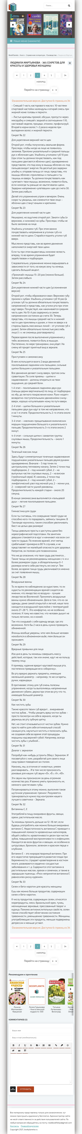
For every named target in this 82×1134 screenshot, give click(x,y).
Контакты (14, 1126)
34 (65, 75)
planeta (15, 7)
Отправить (25, 1089)
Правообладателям (30, 1126)
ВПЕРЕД (41, 82)
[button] (13, 1045)
